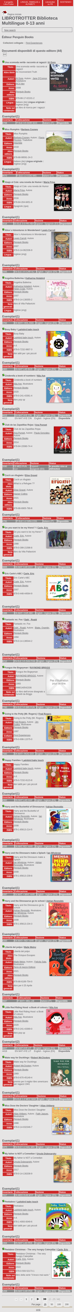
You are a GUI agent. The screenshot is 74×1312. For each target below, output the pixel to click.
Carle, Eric (42, 527)
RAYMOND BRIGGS (40, 667)
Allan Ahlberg (47, 1105)
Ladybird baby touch (28, 329)
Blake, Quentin (42, 628)
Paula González (42, 433)
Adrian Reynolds (54, 806)
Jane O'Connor (40, 78)
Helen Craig (19, 289)
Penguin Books (23, 91)
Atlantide (18, 143)
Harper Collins (21, 494)
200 (67, 1304)
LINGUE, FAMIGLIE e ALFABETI (30, 3)
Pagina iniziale (12, 14)
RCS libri (20, 84)
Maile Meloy (30, 947)
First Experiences (34, 43)
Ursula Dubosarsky (46, 1153)
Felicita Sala (40, 962)
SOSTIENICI (65, 2)
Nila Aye (41, 375)
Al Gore (52, 62)
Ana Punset (41, 425)
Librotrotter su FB (50, 3)
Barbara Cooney (29, 129)
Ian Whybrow (54, 853)
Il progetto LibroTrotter (9, 3)
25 (45, 1304)
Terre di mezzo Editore (24, 967)
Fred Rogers (45, 714)
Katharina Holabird (35, 278)
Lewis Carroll (48, 230)
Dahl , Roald (30, 619)
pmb (38, 1310)
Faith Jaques (42, 1114)
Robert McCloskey (40, 1057)
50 (52, 1304)
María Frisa (49, 182)
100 (59, 1304)
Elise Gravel (31, 475)
